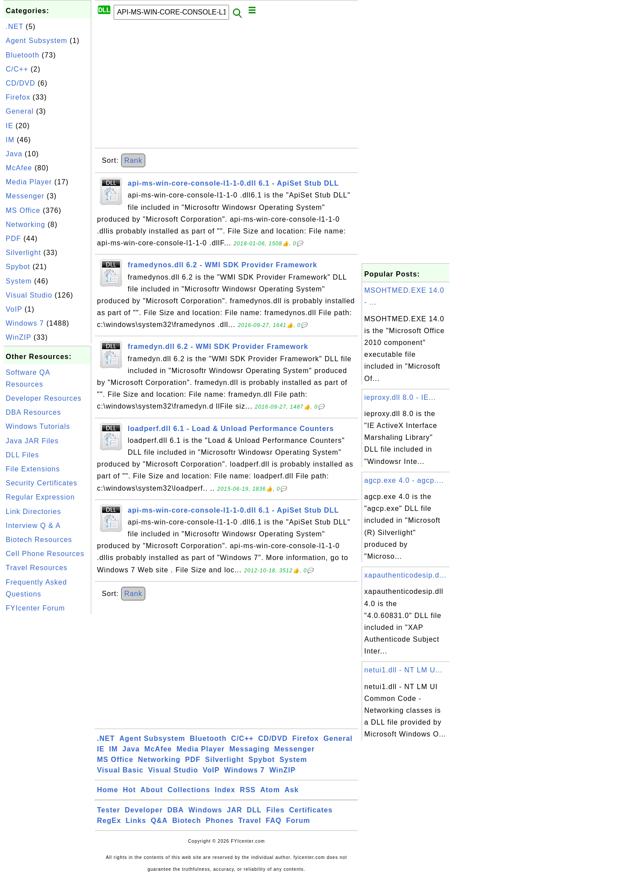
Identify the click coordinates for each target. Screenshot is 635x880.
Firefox (18, 97)
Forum (298, 820)
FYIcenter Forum (35, 608)
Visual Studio (29, 295)
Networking (25, 224)
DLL (254, 810)
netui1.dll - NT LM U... (403, 670)
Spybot (18, 266)
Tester (108, 810)
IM (10, 140)
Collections (189, 790)
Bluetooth (22, 55)
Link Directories (33, 511)
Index (225, 790)
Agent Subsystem (36, 40)
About (151, 790)
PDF (13, 238)
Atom (270, 790)
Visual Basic (120, 770)
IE (9, 125)
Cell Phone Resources (45, 553)
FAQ (274, 820)
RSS (248, 790)
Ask (291, 790)
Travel (249, 820)
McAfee (19, 168)
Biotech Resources (39, 539)
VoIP (14, 309)
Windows (205, 810)
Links (136, 820)
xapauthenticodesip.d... (405, 575)
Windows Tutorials (38, 426)
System (19, 281)
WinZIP (18, 337)
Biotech (186, 820)
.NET (14, 26)
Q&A (159, 820)
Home (107, 790)
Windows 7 (25, 323)
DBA (175, 810)
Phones (220, 820)
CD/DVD (20, 83)
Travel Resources (37, 567)
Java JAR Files (32, 441)
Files (275, 810)
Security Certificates (41, 483)
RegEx (109, 820)
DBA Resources (33, 412)
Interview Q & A (33, 525)
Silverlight (23, 252)
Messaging (250, 749)
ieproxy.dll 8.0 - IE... (400, 397)
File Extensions (33, 469)
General (20, 111)
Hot (129, 790)
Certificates (311, 810)
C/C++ (17, 69)
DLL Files (22, 455)
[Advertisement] (47, 748)
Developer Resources (44, 398)
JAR (234, 810)
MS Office (23, 210)
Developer (143, 810)
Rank (133, 160)
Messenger (25, 196)
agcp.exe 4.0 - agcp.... (404, 480)
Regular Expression (40, 497)
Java (14, 154)
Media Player (29, 182)
